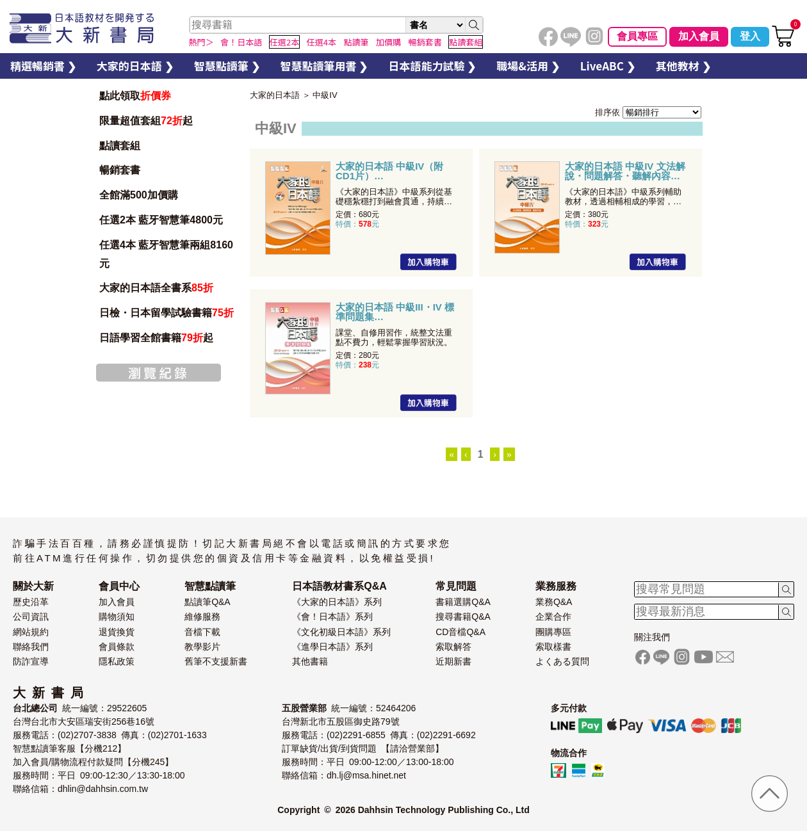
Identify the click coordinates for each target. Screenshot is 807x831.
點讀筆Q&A (207, 602)
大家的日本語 (275, 95)
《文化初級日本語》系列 (341, 632)
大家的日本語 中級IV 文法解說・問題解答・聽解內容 (625, 171)
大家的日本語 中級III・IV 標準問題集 (395, 311)
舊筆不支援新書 (215, 661)
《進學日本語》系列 (332, 646)
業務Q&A (554, 602)
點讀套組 (119, 145)
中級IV (325, 95)
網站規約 (31, 632)
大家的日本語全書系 (156, 287)
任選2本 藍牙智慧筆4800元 (161, 219)
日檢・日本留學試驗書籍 (166, 312)
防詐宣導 (31, 661)
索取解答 (453, 646)
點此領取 (135, 95)
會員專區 (637, 36)
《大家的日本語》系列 (337, 602)
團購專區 (553, 632)
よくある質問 (562, 661)
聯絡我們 (31, 646)
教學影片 (202, 646)
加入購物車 (428, 262)
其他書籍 (310, 661)
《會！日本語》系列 (332, 616)
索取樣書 (553, 646)
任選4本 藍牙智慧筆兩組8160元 (166, 254)
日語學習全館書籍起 (156, 337)
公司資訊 (31, 616)
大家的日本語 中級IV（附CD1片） (389, 171)
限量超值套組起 (146, 120)
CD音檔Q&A (460, 632)
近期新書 (453, 661)
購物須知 (116, 616)
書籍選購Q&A (463, 602)
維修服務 (202, 616)
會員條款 (116, 646)
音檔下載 (202, 632)
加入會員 (698, 36)
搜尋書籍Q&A (463, 616)
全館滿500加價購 (140, 195)
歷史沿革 (31, 602)
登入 (750, 36)
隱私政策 (116, 661)
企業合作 (553, 616)
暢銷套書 (119, 170)
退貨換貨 (116, 632)
